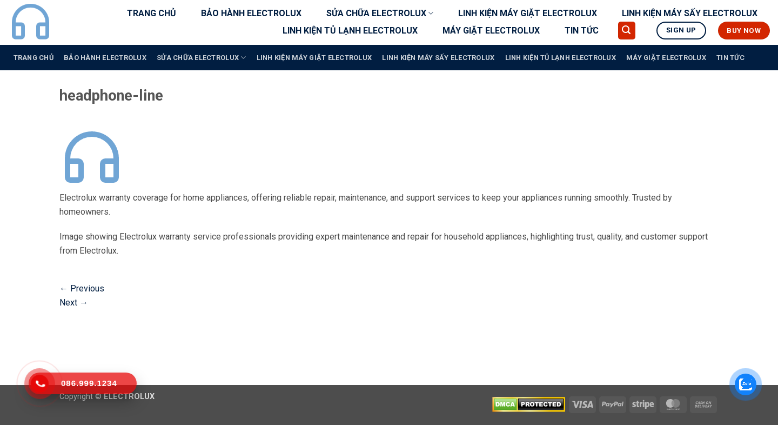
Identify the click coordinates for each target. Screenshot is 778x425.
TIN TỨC (582, 30)
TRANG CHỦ (151, 13)
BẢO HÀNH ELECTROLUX (251, 13)
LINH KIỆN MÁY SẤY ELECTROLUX (689, 13)
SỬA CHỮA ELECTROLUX (379, 13)
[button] (626, 30)
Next (73, 302)
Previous (81, 288)
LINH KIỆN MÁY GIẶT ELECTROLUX (527, 13)
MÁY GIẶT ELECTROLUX (491, 30)
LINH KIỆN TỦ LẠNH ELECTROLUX (350, 30)
